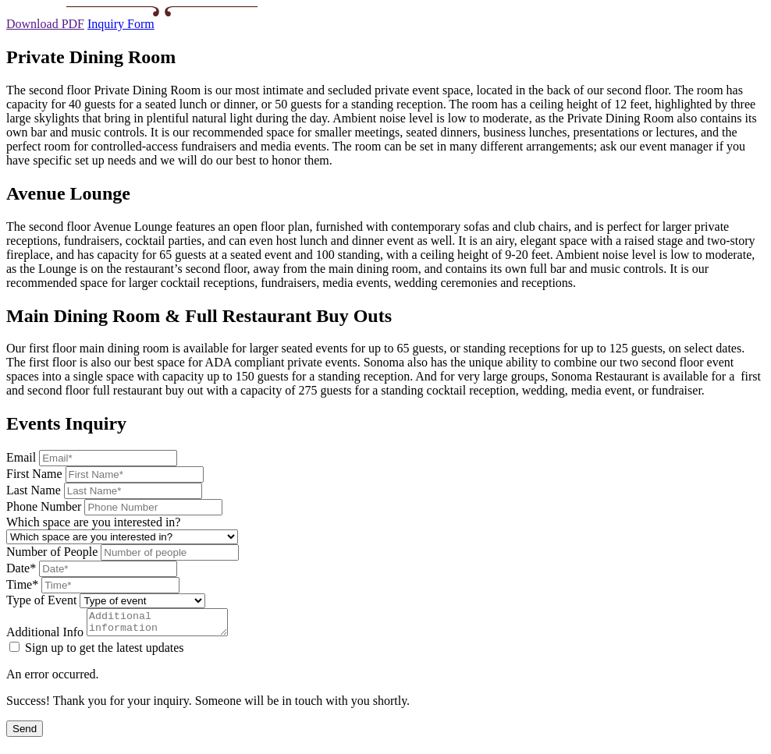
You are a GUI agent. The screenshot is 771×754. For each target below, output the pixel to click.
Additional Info (44, 636)
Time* (22, 584)
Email (21, 457)
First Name (34, 473)
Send (24, 733)
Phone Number (43, 506)
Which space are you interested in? (93, 522)
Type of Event (41, 600)
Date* (21, 568)
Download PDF (45, 23)
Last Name (33, 490)
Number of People (52, 551)
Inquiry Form (121, 23)
